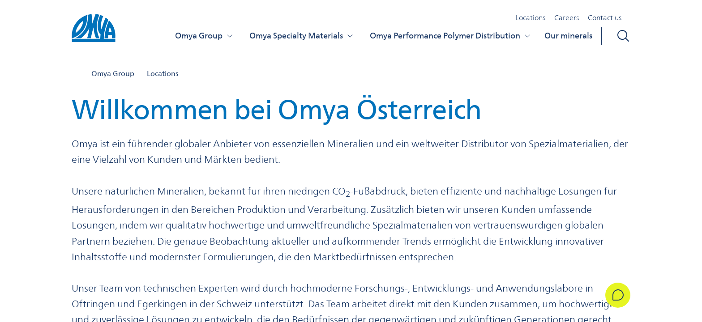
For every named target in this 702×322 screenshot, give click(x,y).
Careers (566, 17)
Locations (530, 17)
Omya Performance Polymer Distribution (450, 35)
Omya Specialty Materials (301, 35)
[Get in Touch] (617, 295)
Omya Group (204, 35)
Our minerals (568, 35)
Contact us (604, 17)
